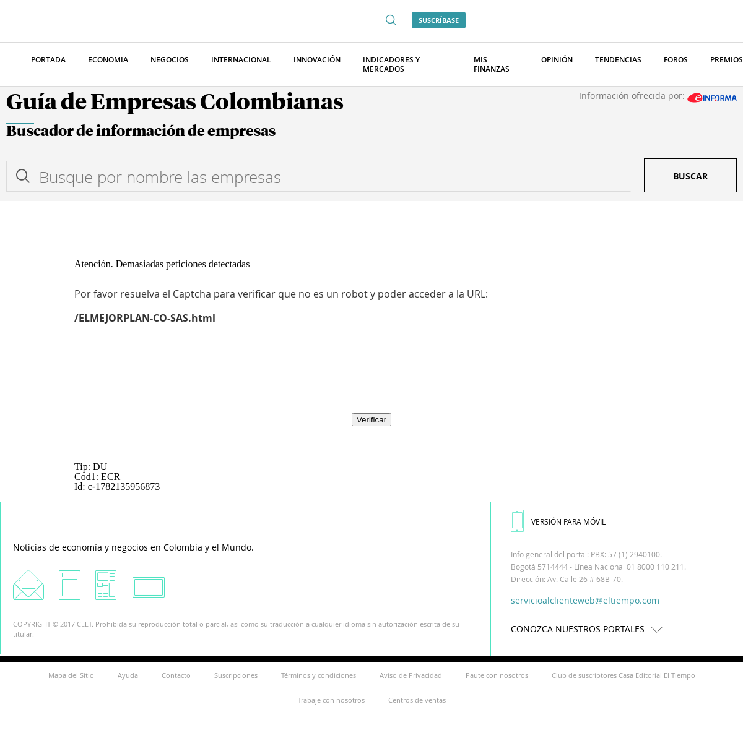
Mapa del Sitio (71, 675)
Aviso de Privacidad (411, 675)
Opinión (557, 59)
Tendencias (618, 59)
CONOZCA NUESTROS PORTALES (590, 629)
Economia (108, 59)
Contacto (176, 675)
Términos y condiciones (318, 675)
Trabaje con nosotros (331, 700)
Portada (48, 59)
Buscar (690, 176)
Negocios (169, 59)
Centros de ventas (417, 700)
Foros (676, 59)
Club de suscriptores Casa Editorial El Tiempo (623, 675)
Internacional (241, 59)
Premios (726, 59)
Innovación (317, 59)
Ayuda (128, 675)
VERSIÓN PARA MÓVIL (558, 521)
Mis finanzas (492, 64)
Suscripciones (236, 675)
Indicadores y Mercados (391, 64)
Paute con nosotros (497, 675)
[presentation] (371, 377)
